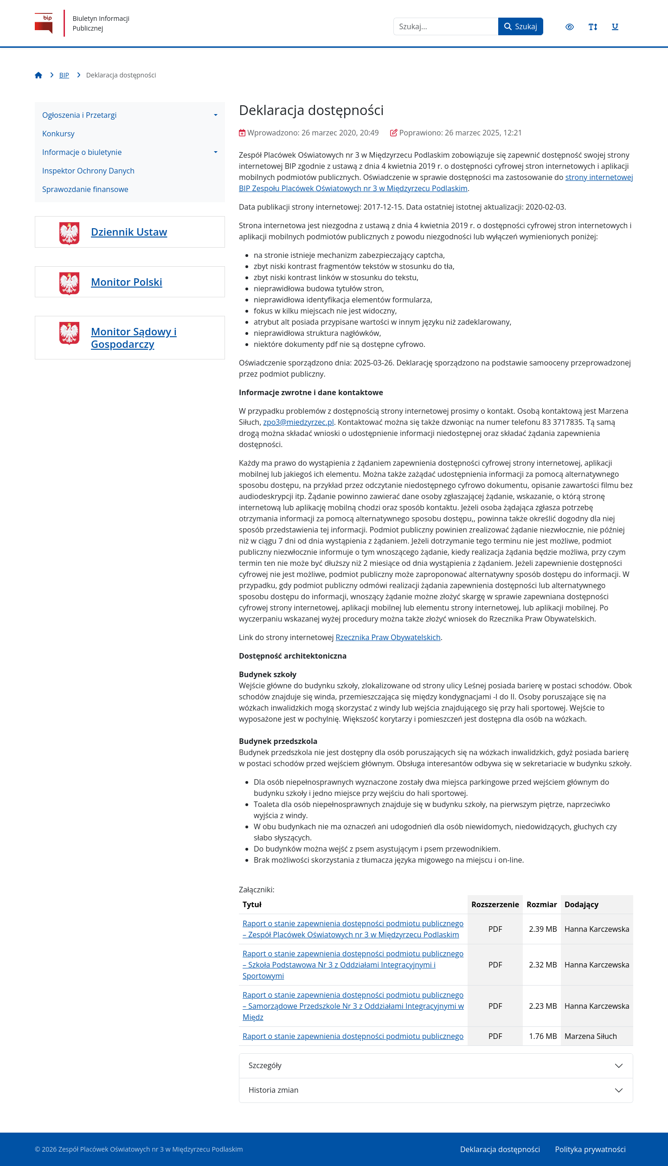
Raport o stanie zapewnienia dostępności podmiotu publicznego (353, 1036)
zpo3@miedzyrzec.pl (298, 422)
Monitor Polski (126, 281)
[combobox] (446, 26)
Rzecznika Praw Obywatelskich (388, 637)
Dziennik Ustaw (129, 231)
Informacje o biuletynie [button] (82, 152)
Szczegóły (265, 1065)
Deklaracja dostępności (500, 1149)
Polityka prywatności (590, 1149)
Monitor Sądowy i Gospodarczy (134, 337)
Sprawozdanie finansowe (85, 189)
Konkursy (58, 133)
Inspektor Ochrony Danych (88, 171)
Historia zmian (273, 1090)
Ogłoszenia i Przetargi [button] (79, 115)
